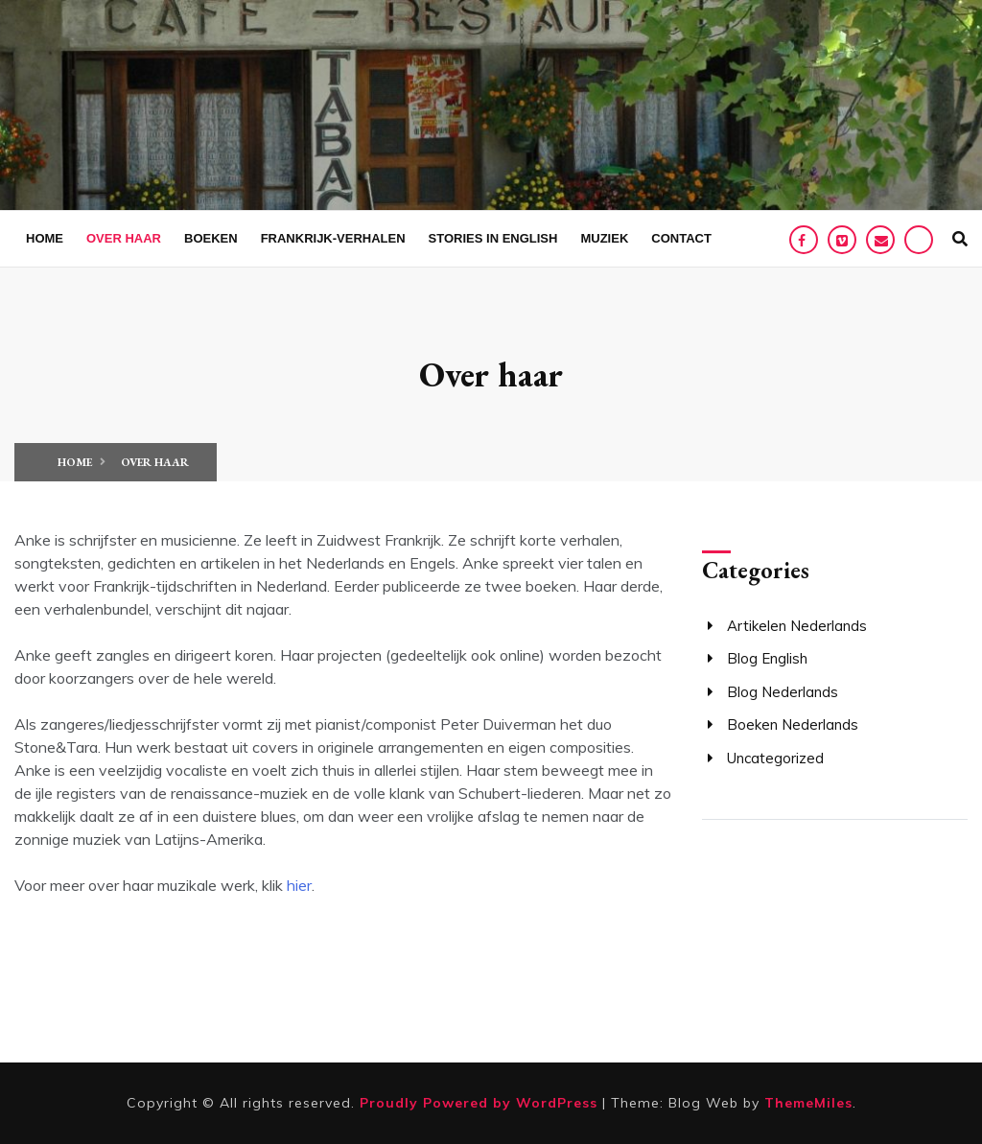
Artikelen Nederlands (797, 626)
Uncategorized (775, 758)
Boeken (211, 238)
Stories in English (493, 238)
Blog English (767, 658)
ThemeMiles (808, 1102)
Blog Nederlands (782, 692)
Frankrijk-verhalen (333, 238)
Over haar (123, 238)
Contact (681, 238)
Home (44, 238)
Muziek (604, 238)
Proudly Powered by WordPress (481, 1102)
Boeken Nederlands (792, 724)
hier (299, 885)
